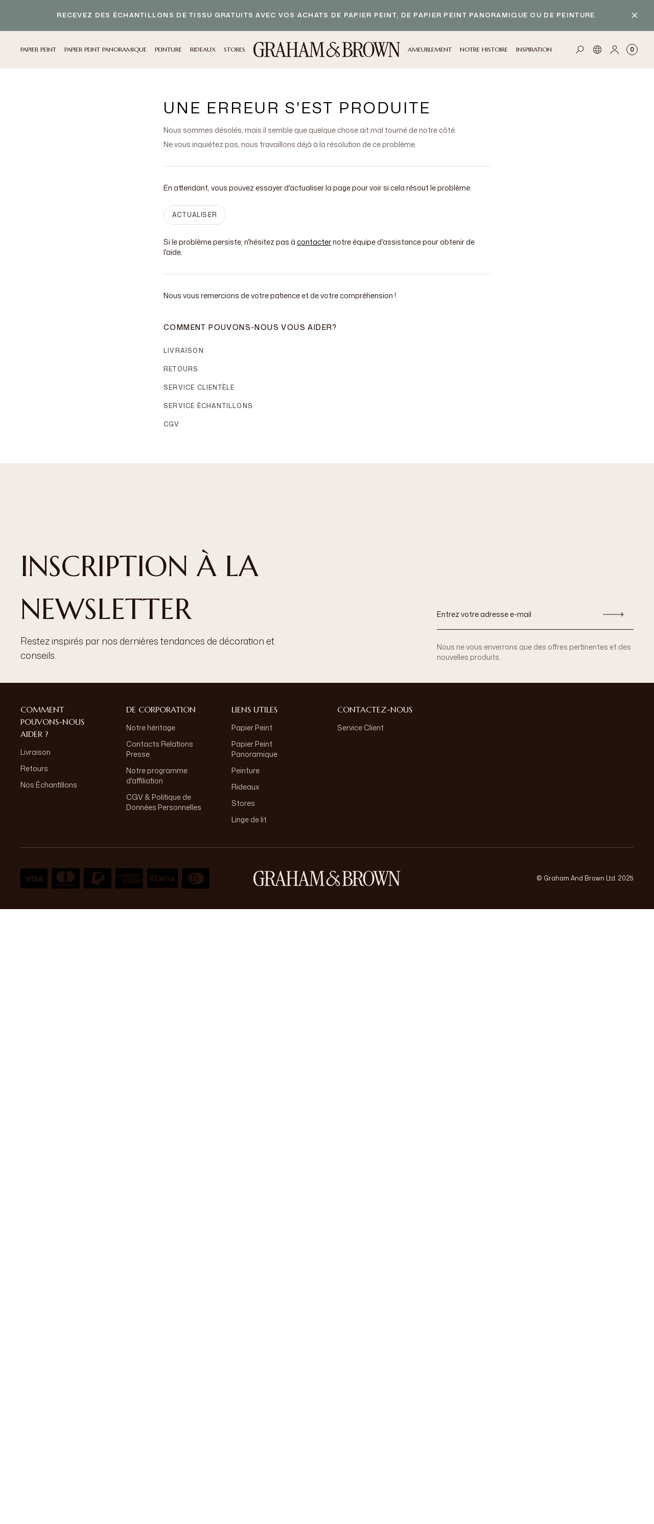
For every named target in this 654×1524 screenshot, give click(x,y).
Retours (181, 369)
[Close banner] (634, 15)
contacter (314, 242)
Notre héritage (150, 727)
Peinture (245, 770)
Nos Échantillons (48, 785)
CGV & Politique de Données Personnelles (163, 802)
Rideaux (245, 787)
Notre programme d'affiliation (157, 775)
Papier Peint (251, 727)
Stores (243, 803)
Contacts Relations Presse (159, 749)
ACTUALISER (194, 214)
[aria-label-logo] (327, 878)
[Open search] (580, 49)
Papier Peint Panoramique (254, 749)
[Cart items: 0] (632, 49)
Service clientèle (199, 387)
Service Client (360, 727)
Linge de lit (249, 819)
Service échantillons (208, 405)
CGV (172, 424)
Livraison (184, 350)
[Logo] (327, 49)
